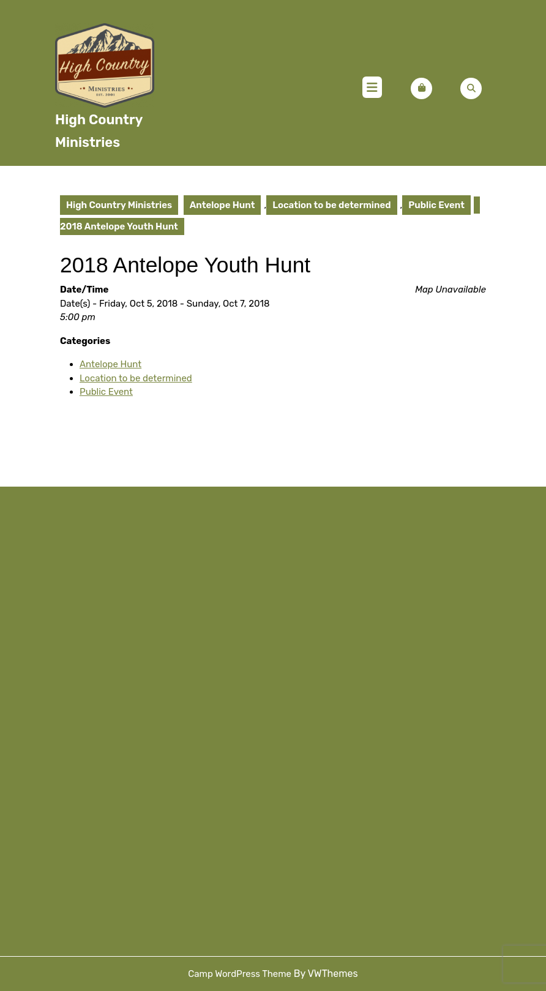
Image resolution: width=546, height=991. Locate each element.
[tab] (372, 88)
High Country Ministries (119, 205)
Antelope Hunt (222, 205)
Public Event (436, 205)
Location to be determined (331, 205)
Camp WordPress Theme (239, 973)
